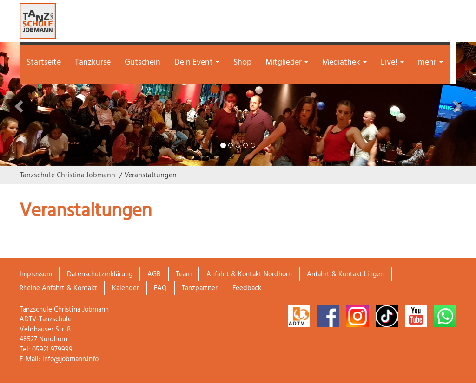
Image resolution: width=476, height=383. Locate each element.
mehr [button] (430, 62)
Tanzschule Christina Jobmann (67, 174)
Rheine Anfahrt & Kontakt (58, 288)
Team (184, 274)
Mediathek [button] (344, 62)
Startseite (43, 62)
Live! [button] (392, 62)
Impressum (36, 274)
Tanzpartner (200, 288)
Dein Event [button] (196, 62)
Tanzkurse (93, 62)
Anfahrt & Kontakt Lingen (345, 274)
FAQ (160, 288)
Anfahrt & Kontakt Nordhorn (249, 274)
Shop (242, 62)
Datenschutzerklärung (99, 274)
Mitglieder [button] (286, 62)
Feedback (246, 288)
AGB (154, 274)
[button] (36, 104)
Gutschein (142, 62)
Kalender (125, 288)
